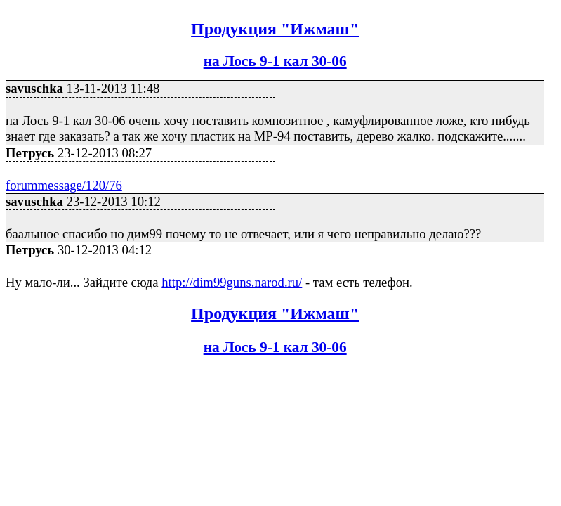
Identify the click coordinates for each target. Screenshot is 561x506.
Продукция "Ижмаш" (275, 29)
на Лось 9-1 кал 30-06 (275, 61)
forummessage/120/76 (64, 185)
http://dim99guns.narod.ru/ (231, 282)
